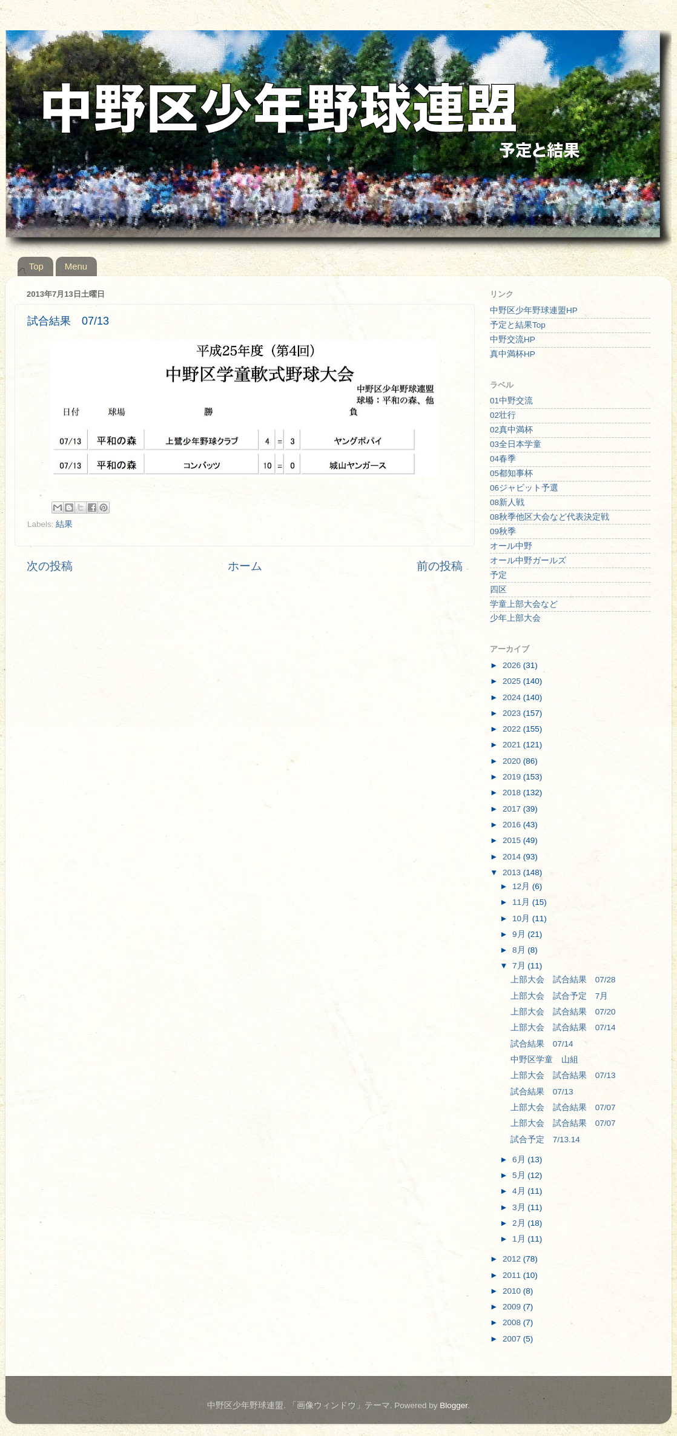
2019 (513, 776)
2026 (513, 665)
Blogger (453, 1405)
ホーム (245, 566)
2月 (519, 1223)
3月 (519, 1207)
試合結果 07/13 (541, 1091)
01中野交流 (511, 400)
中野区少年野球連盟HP (534, 310)
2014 (513, 856)
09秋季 (503, 531)
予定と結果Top (518, 324)
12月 (522, 886)
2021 (513, 744)
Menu (76, 266)
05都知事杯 (511, 473)
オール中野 (511, 546)
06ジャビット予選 (524, 487)
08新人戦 (507, 502)
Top (36, 266)
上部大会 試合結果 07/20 (563, 1011)
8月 (519, 950)
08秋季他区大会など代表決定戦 (549, 516)
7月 (519, 965)
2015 (513, 840)
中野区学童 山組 (544, 1059)
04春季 (503, 458)
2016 (513, 824)
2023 (513, 713)
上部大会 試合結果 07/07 (563, 1107)
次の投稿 (50, 566)
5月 (519, 1175)
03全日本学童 (515, 444)
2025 (513, 681)
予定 (498, 575)
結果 (64, 524)
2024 (513, 697)
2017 (513, 808)
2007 (513, 1338)
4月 (519, 1191)
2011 (513, 1275)
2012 (513, 1258)
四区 (498, 589)
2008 (513, 1322)
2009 (513, 1306)
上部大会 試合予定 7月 (559, 996)
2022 (513, 728)
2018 (513, 792)
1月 (519, 1238)
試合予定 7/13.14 (545, 1139)
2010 (513, 1290)
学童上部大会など (524, 604)
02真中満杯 (511, 429)
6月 (519, 1159)
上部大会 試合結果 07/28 (563, 979)
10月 (522, 918)
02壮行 (503, 415)
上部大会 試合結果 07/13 (563, 1075)
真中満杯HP (512, 354)
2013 (513, 872)
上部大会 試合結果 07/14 (563, 1027)
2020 (513, 761)
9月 (519, 934)
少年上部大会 (515, 618)
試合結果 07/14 (541, 1043)
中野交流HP (512, 339)
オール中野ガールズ (528, 560)
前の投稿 (440, 566)
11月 (522, 902)
